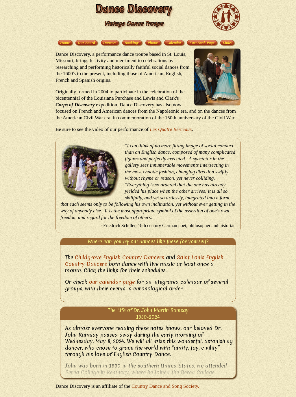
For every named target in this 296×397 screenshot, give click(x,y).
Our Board (86, 42)
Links (227, 42)
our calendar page (112, 281)
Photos (152, 42)
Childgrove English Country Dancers (119, 257)
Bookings (131, 42)
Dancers (109, 42)
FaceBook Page (201, 42)
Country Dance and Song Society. (165, 386)
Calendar (173, 42)
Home (65, 42)
